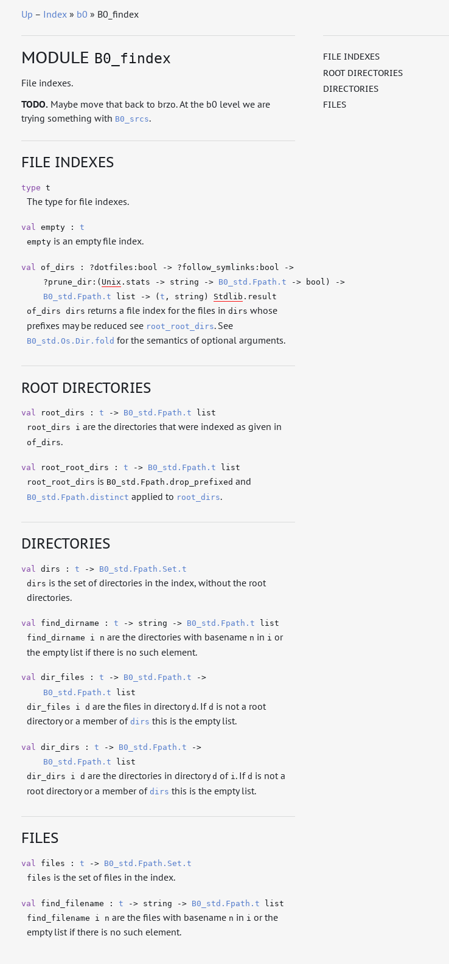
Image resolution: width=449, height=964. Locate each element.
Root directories (363, 73)
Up (27, 14)
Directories (350, 88)
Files (334, 104)
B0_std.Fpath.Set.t (143, 569)
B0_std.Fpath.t (252, 281)
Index (55, 14)
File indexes (351, 56)
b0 (82, 14)
